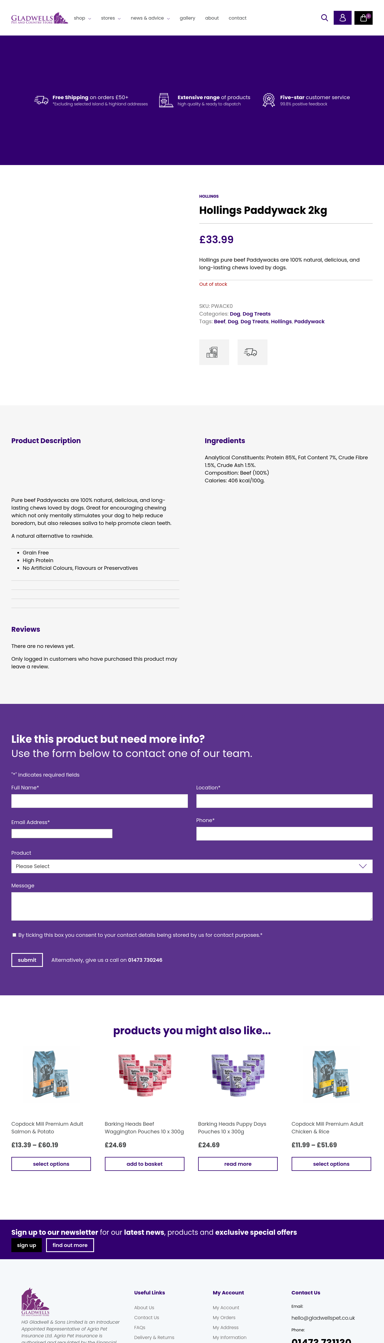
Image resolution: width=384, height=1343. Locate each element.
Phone (205, 820)
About (212, 18)
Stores (108, 18)
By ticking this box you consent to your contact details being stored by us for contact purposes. (140, 935)
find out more (70, 1245)
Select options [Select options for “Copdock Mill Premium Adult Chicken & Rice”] (331, 1163)
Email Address (30, 822)
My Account (226, 1307)
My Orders (224, 1317)
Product (21, 852)
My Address (226, 1327)
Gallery (187, 18)
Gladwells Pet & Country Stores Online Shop (39, 17)
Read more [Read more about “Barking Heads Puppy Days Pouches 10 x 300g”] (238, 1163)
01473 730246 (145, 960)
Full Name (25, 787)
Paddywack (309, 321)
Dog (235, 313)
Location (208, 787)
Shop (79, 18)
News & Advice (147, 18)
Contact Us (146, 1317)
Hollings (281, 321)
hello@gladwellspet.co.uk (323, 1317)
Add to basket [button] (144, 1163)
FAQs (139, 1327)
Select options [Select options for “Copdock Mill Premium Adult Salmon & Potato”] (51, 1163)
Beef (219, 321)
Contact (237, 18)
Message (22, 885)
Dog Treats (257, 313)
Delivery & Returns (154, 1337)
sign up (26, 1245)
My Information (230, 1337)
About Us (144, 1307)
